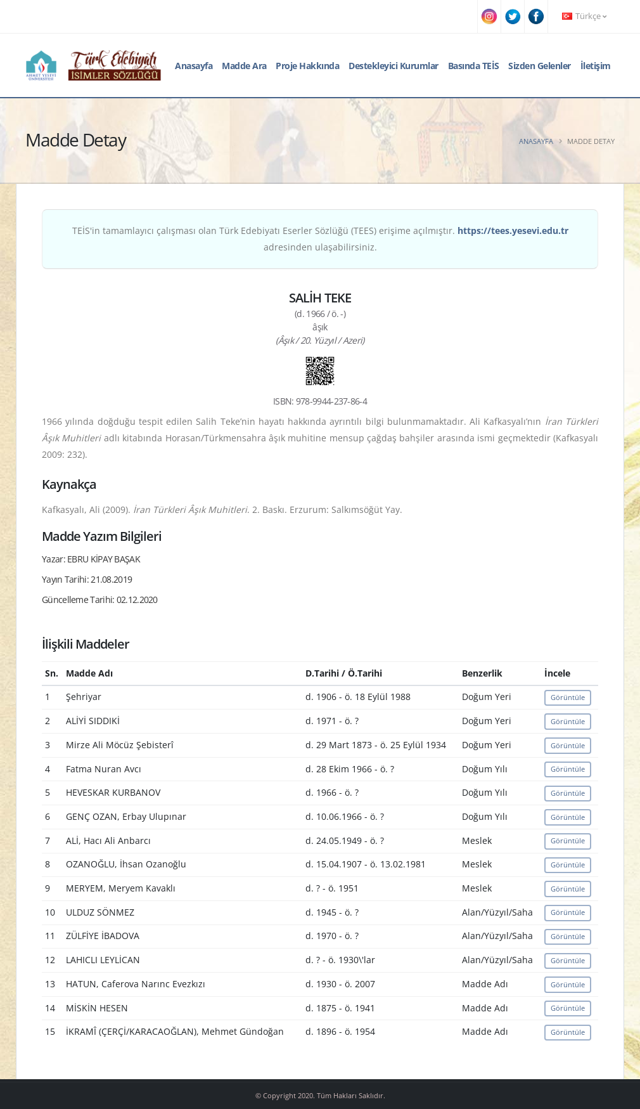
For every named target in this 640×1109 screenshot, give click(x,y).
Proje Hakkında (307, 66)
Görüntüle (568, 697)
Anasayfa (193, 66)
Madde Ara (244, 66)
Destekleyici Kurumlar (393, 66)
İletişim (595, 66)
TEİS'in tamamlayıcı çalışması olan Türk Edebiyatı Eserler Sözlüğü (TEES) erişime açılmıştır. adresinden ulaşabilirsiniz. (320, 238)
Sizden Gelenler (539, 66)
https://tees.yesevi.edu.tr (513, 230)
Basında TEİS (473, 66)
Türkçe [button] (584, 16)
